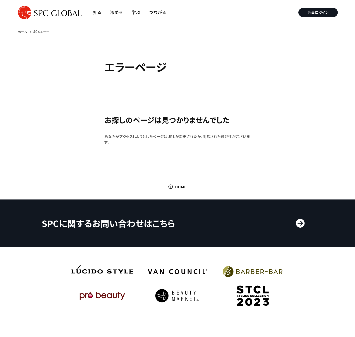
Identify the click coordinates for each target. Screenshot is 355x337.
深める (116, 12)
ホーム (22, 32)
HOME (181, 187)
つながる (158, 12)
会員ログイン (317, 12)
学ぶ (136, 12)
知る (98, 12)
